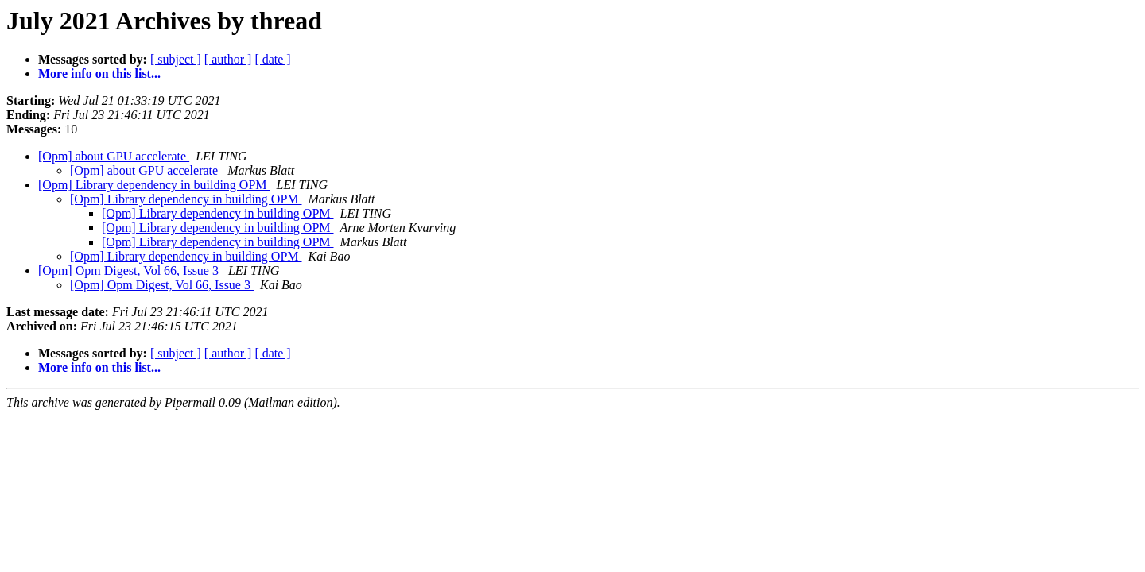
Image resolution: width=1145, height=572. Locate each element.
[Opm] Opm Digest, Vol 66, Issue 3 (130, 270)
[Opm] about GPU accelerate (113, 156)
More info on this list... (99, 73)
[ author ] (228, 59)
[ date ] (272, 59)
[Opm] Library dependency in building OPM (154, 184)
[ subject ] (175, 59)
